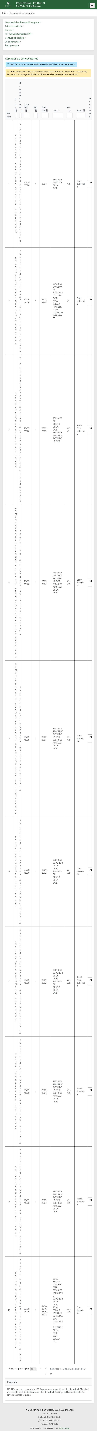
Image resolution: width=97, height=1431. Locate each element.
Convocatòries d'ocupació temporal (22, 22)
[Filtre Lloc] (16, 115)
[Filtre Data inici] (27, 115)
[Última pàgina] (51, 1373)
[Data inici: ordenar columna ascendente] (27, 99)
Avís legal (64, 1428)
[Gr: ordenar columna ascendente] (69, 99)
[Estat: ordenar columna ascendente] (81, 99)
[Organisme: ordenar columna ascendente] (19, 99)
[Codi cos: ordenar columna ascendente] (45, 99)
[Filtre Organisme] (20, 115)
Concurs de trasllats (14, 37)
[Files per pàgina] (33, 1368)
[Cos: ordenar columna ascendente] (58, 99)
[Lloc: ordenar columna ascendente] (15, 99)
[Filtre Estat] (81, 115)
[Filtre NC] (35, 115)
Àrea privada (11, 45)
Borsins (8, 30)
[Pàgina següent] (45, 1373)
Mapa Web (35, 1428)
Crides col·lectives (13, 26)
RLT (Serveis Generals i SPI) (18, 33)
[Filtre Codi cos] (45, 115)
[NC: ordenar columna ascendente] (36, 99)
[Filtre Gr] (69, 115)
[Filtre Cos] (58, 115)
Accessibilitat (50, 1428)
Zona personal (12, 41)
